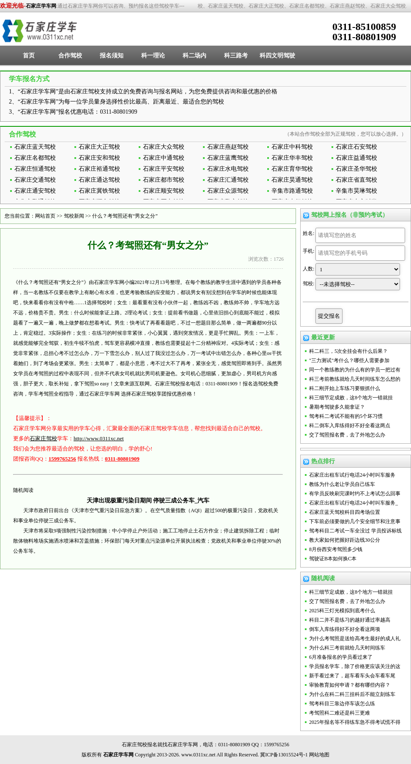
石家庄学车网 (41, 6)
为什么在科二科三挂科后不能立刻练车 (352, 694)
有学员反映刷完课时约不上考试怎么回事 (354, 494)
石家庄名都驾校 (35, 158)
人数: (308, 269)
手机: (308, 251)
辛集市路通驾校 (292, 191)
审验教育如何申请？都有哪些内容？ (349, 685)
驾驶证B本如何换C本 (332, 559)
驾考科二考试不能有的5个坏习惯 (346, 416)
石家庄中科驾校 (292, 147)
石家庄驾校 (43, 438)
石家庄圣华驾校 (356, 169)
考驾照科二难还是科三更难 (339, 713)
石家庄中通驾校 (163, 158)
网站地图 (319, 755)
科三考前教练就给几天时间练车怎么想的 (354, 379)
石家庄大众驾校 (163, 147)
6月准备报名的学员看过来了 (341, 657)
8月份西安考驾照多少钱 (335, 549)
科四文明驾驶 (277, 55)
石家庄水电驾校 (228, 169)
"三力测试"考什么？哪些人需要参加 (349, 360)
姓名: (308, 233)
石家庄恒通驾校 (35, 169)
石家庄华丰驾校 (292, 158)
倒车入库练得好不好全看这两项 (344, 629)
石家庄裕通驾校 (99, 169)
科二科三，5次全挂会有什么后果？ (348, 351)
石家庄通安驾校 (35, 191)
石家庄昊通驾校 (292, 180)
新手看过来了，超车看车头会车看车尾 (352, 676)
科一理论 (153, 55)
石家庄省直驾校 (356, 180)
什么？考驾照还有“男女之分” (125, 216)
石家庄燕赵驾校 (228, 147)
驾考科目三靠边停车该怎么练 (342, 704)
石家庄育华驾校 (292, 169)
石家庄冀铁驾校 (99, 191)
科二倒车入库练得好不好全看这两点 (349, 425)
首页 (29, 55)
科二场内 (194, 55)
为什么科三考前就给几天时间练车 (347, 648)
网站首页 (45, 216)
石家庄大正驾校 (99, 147)
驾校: (308, 283)
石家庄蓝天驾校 (35, 147)
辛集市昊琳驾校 (356, 191)
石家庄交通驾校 (35, 180)
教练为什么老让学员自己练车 (342, 484)
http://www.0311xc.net (99, 438)
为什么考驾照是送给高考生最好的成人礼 (354, 638)
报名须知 (111, 55)
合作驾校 (70, 55)
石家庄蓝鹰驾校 (228, 158)
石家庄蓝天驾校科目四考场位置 (344, 512)
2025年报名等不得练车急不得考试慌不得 (354, 722)
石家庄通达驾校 (99, 180)
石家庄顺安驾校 (163, 191)
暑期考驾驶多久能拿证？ (337, 407)
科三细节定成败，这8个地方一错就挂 (351, 398)
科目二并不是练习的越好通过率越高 (349, 620)
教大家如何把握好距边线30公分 (344, 540)
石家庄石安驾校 (356, 147)
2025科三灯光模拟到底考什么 (342, 611)
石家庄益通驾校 (356, 158)
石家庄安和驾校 (99, 158)
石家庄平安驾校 (163, 169)
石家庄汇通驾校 (228, 180)
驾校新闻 (74, 216)
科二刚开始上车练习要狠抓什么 (344, 388)
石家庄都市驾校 (163, 180)
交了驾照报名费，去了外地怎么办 (347, 435)
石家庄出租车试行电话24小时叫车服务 (352, 475)
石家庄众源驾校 (228, 191)
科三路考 (236, 55)
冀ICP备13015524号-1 (284, 755)
